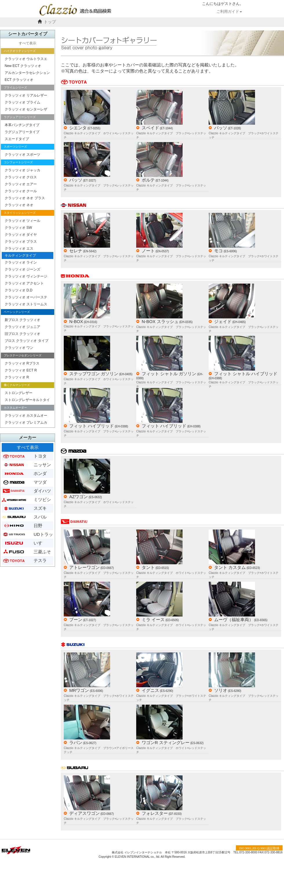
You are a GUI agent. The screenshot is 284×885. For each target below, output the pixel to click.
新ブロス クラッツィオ (22, 320)
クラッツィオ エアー (21, 184)
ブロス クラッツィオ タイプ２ (26, 341)
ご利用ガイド (229, 12)
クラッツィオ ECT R (21, 370)
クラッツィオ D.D (18, 290)
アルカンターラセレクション (27, 73)
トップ (50, 22)
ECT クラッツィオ (19, 80)
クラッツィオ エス (19, 248)
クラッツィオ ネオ (19, 205)
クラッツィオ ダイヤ (21, 235)
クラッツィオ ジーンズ (22, 269)
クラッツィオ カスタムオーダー (26, 416)
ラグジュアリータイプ (22, 132)
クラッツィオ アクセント (24, 283)
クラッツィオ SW (18, 228)
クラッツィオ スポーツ (22, 155)
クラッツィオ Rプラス (22, 363)
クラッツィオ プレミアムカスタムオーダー (26, 423)
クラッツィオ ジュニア (22, 327)
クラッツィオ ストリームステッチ (26, 305)
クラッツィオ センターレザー (26, 110)
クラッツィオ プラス (21, 242)
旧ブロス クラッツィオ (22, 334)
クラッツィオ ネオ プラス (25, 198)
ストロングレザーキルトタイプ (27, 400)
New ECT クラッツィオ (23, 66)
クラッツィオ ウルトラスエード (26, 59)
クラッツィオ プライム (22, 102)
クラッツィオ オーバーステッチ (26, 298)
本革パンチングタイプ (22, 125)
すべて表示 (27, 43)
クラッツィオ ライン (21, 262)
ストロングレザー (18, 393)
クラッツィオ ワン (19, 348)
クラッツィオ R (17, 377)
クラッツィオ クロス (21, 177)
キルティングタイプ (20, 255)
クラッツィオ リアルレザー (26, 95)
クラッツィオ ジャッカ (22, 170)
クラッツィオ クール (21, 191)
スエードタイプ (17, 139)
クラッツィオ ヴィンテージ (26, 276)
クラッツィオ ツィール (22, 221)
